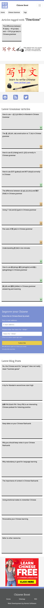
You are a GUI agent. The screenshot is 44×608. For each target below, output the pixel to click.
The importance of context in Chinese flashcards (20, 481)
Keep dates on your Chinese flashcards (16, 423)
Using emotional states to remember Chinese (19, 500)
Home (3, 12)
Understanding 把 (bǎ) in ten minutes (22, 255)
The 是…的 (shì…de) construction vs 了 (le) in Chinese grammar (22, 140)
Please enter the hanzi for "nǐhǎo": (15, 329)
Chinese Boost (22, 5)
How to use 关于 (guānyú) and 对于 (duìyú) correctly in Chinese (22, 179)
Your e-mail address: (9, 320)
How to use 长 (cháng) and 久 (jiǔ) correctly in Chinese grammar (22, 159)
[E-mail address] (22, 325)
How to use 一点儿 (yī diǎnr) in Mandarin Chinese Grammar (22, 121)
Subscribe (22, 343)
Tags (25, 12)
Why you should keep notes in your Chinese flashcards (18, 444)
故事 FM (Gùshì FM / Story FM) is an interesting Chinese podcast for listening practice (19, 405)
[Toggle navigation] (39, 5)
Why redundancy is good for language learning (19, 462)
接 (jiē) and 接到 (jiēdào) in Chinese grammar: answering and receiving (22, 293)
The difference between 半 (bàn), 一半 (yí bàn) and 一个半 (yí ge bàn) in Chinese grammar (12, 30)
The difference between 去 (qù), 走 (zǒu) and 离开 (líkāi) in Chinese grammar (22, 198)
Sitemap (22, 599)
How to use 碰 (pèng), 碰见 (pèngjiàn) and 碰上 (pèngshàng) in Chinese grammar (22, 274)
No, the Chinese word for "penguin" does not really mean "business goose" (21, 367)
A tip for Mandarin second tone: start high (17, 385)
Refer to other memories (11, 538)
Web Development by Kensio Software (22, 603)
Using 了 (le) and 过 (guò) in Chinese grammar (22, 217)
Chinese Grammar (14, 12)
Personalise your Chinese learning (15, 519)
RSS (35, 599)
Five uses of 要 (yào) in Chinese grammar (22, 236)
